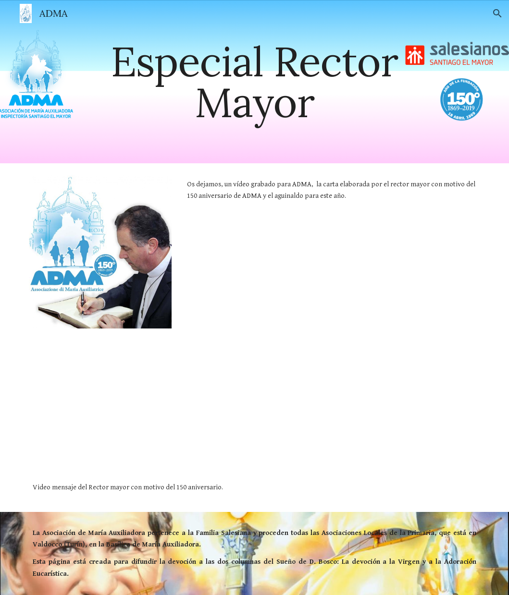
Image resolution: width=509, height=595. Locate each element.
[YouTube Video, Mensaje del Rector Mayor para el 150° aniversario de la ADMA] (177, 413)
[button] (497, 13)
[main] (254, 82)
